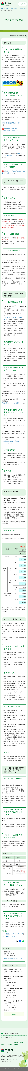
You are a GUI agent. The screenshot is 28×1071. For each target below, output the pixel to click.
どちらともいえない (10, 983)
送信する (14, 1014)
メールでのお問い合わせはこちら (13, 958)
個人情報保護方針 (18, 1042)
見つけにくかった (10, 1010)
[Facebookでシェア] (20, 941)
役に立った (8, 980)
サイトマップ (4, 1042)
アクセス (16, 1044)
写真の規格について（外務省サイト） (13, 403)
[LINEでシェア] (23, 941)
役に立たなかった (10, 985)
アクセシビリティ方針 (6, 1044)
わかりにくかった (10, 997)
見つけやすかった (10, 1005)
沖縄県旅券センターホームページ (14, 934)
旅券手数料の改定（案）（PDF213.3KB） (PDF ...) (10, 130)
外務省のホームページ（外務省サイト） (13, 155)
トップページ (4, 8)
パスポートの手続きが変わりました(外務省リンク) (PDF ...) (14, 172)
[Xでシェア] (17, 941)
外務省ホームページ (10, 936)
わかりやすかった (10, 993)
